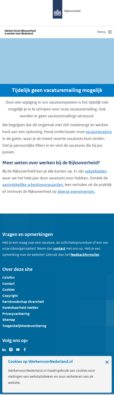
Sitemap (8, 319)
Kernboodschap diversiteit (23, 301)
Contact (8, 283)
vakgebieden (96, 171)
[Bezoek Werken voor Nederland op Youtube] (17, 349)
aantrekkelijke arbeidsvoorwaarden (32, 184)
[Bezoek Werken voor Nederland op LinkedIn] (4, 349)
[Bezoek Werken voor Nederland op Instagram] (11, 349)
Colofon (8, 277)
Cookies (8, 289)
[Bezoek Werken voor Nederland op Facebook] (24, 349)
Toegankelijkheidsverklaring (24, 326)
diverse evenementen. (76, 191)
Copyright (10, 295)
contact (59, 248)
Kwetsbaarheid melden (20, 307)
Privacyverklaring (16, 313)
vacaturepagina (99, 131)
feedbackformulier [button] (85, 254)
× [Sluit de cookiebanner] (107, 362)
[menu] (104, 32)
